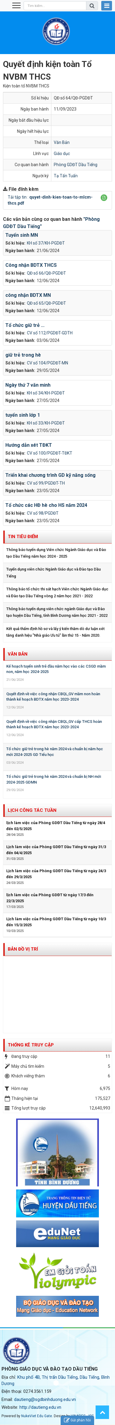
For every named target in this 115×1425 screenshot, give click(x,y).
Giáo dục (62, 153)
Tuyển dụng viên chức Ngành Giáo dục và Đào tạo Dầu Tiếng (53, 572)
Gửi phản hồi (77, 1420)
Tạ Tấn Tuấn (66, 175)
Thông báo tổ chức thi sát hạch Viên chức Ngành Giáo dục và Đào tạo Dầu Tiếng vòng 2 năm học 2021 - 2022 (57, 592)
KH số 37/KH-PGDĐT (46, 243)
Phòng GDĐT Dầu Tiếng (75, 164)
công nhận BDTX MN (28, 295)
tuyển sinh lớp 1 (22, 415)
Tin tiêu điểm (23, 536)
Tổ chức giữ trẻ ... (25, 325)
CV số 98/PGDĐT (43, 513)
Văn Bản (62, 142)
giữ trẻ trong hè (23, 355)
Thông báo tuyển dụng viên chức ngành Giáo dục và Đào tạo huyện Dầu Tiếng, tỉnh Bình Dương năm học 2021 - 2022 (57, 612)
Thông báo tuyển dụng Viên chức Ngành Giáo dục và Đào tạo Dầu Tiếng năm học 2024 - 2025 (56, 553)
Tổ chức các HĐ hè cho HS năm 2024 (46, 505)
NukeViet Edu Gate (36, 1416)
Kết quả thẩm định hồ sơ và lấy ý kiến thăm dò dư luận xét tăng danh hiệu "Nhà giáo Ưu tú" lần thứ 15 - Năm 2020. (55, 632)
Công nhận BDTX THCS (31, 265)
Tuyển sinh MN (21, 235)
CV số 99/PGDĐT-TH (46, 483)
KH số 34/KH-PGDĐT (46, 393)
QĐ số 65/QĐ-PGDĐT (46, 303)
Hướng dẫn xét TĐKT (28, 445)
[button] (103, 198)
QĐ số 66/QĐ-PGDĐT (46, 273)
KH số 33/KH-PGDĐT (46, 423)
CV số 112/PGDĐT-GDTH (50, 332)
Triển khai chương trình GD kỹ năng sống (50, 475)
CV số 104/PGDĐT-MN (47, 363)
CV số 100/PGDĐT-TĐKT (49, 453)
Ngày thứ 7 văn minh (27, 385)
